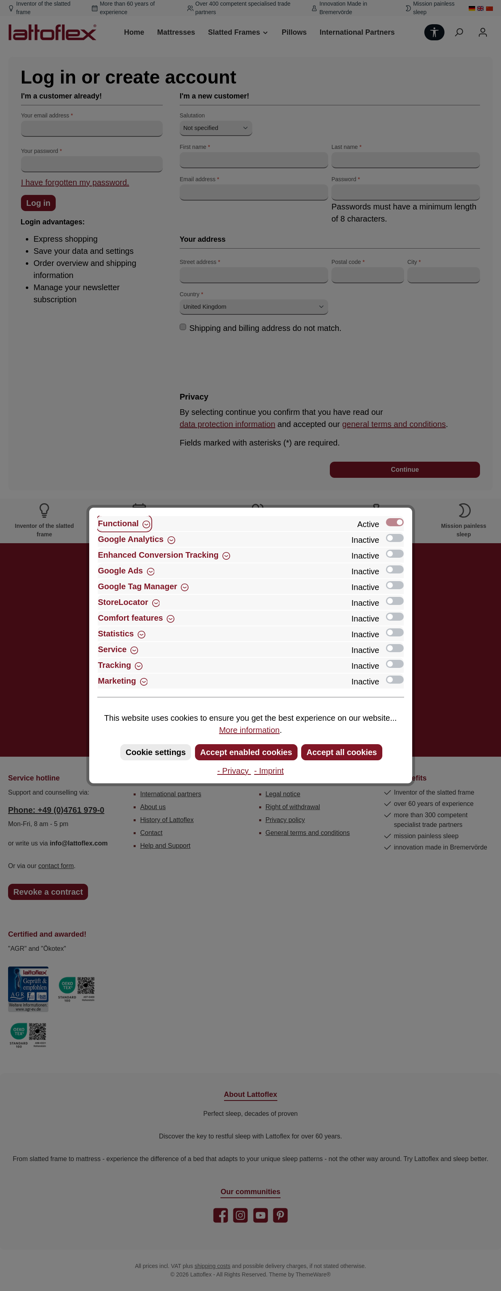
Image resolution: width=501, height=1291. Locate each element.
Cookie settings (156, 752)
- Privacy (234, 770)
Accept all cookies (341, 752)
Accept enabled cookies (246, 752)
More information (249, 730)
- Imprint (269, 770)
